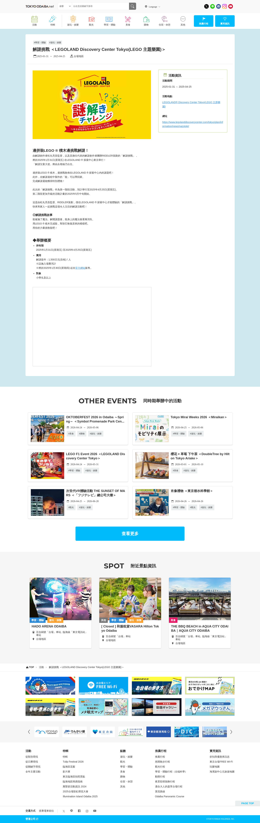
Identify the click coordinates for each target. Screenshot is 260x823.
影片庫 (66, 771)
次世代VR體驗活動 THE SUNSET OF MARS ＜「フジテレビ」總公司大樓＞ (95, 493)
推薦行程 (160, 756)
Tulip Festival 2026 (73, 761)
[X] (206, 6)
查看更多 (130, 533)
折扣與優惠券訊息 (220, 756)
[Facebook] (218, 6)
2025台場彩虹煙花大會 (75, 791)
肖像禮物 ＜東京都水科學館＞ (192, 491)
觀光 (91, 19)
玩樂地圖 (215, 766)
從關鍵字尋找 (33, 766)
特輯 (53, 19)
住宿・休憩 (164, 19)
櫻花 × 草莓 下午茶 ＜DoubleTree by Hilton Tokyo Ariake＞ (200, 456)
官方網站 (80, 267)
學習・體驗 (109, 19)
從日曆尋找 (32, 761)
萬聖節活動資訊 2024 (74, 786)
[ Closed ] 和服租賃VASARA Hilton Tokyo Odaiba (130, 628)
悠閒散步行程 (162, 761)
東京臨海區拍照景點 (74, 776)
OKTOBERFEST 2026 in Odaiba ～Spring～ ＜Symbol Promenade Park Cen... (95, 419)
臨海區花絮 (69, 766)
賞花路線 (160, 791)
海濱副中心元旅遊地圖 (222, 771)
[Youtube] (230, 6)
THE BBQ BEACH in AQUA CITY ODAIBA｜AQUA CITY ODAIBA (199, 628)
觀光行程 (160, 766)
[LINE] (212, 6)
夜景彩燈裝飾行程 (165, 781)
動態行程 (160, 776)
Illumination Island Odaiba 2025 (80, 796)
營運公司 (32, 819)
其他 (183, 19)
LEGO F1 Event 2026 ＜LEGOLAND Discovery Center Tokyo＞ (95, 456)
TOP (31, 667)
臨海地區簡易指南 (73, 781)
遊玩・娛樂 (73, 19)
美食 (128, 19)
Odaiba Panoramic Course (169, 796)
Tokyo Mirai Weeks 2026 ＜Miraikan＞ (199, 417)
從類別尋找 (32, 756)
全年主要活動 (33, 771)
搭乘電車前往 (46, 810)
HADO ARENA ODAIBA (49, 626)
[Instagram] (224, 6)
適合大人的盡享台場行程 (168, 786)
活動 (35, 19)
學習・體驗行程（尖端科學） (171, 771)
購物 (146, 19)
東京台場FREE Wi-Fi (221, 761)
